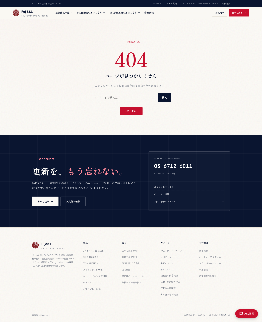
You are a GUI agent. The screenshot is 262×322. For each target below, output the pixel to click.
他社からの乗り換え (131, 282)
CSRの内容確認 (168, 288)
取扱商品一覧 (64, 12)
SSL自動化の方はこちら (91, 12)
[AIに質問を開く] (246, 313)
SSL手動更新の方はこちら (124, 12)
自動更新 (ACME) (130, 257)
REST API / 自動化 (131, 263)
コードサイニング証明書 (95, 276)
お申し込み (237, 12)
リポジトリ (166, 257)
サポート (157, 3)
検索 (164, 97)
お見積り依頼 (73, 201)
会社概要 (203, 250)
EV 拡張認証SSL (91, 263)
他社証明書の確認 (169, 294)
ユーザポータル (187, 3)
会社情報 (226, 3)
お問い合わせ (167, 263)
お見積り (219, 12)
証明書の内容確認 (169, 275)
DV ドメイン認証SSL (93, 250)
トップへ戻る (129, 110)
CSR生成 (126, 269)
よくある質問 (171, 3)
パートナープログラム (208, 3)
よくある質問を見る (164, 186)
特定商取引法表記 (208, 276)
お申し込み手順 (129, 250)
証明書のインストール (133, 276)
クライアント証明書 (93, 269)
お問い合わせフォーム (165, 201)
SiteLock (87, 282)
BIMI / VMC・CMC (92, 288)
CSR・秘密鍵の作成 (170, 281)
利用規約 (203, 269)
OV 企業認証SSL (91, 257)
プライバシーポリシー (210, 263)
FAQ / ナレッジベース (171, 250)
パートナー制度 (161, 194)
